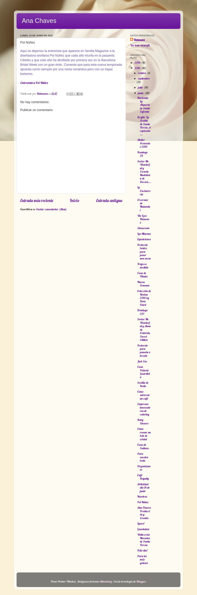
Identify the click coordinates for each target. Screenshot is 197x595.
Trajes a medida (142, 265)
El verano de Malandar (143, 205)
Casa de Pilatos (142, 274)
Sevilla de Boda (142, 384)
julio (141, 87)
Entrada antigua (109, 200)
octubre (142, 73)
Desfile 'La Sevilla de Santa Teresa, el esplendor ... (144, 125)
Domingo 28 (142, 154)
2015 (138, 68)
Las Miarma (144, 233)
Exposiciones (144, 239)
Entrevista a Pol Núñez (34, 83)
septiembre (144, 78)
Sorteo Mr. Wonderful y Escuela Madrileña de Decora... (144, 172)
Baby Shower (143, 421)
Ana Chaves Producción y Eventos (144, 513)
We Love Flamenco (143, 219)
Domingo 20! (142, 311)
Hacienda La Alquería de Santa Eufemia (143, 104)
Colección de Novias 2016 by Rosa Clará (144, 297)
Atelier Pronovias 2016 (143, 143)
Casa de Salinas (143, 446)
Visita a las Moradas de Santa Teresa (143, 540)
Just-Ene (142, 361)
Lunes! (140, 523)
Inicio (74, 200)
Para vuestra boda (142, 457)
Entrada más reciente (36, 200)
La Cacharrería (143, 191)
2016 (138, 62)
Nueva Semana (143, 283)
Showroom (143, 228)
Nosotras (142, 496)
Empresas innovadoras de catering (143, 409)
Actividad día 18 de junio (143, 487)
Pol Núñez (143, 502)
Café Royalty (143, 476)
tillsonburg (106, 581)
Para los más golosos (142, 559)
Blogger (141, 581)
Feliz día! (142, 550)
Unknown (139, 40)
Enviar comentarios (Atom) (51, 209)
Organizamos (143, 467)
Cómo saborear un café (143, 395)
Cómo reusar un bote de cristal (144, 434)
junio (141, 93)
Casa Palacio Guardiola (143, 372)
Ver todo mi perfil (140, 45)
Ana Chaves (39, 20)
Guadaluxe (143, 529)
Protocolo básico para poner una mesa (144, 251)
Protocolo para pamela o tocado (143, 350)
